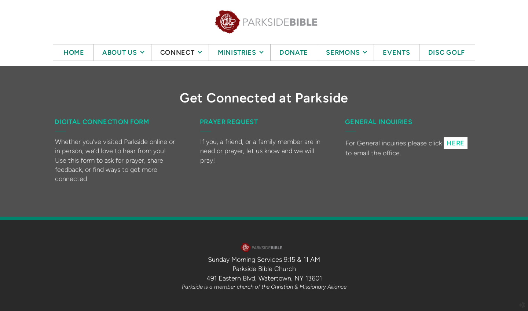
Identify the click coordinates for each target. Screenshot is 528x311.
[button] (455, 143)
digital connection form (102, 122)
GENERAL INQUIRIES (378, 122)
